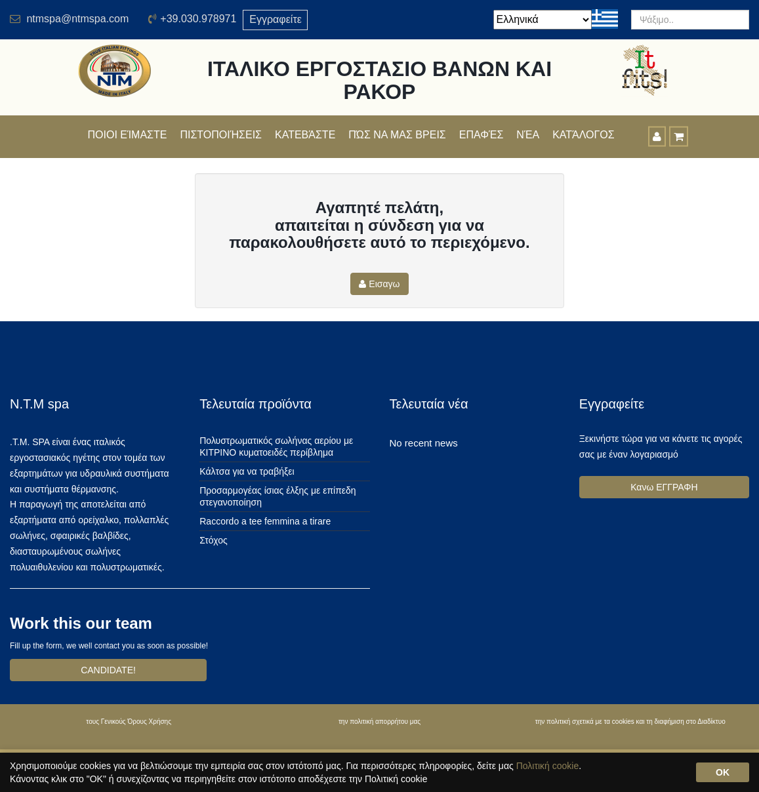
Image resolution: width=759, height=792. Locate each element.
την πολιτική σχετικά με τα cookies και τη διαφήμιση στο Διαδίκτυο (630, 721)
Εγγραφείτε (275, 19)
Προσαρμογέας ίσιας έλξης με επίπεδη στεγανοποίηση (277, 496)
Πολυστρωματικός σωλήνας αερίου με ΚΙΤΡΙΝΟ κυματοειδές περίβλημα (276, 446)
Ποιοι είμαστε (127, 134)
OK (722, 772)
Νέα (527, 134)
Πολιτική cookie (547, 766)
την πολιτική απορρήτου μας (379, 721)
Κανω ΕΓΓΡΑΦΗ (663, 487)
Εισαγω (379, 284)
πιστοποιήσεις (221, 134)
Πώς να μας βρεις (396, 134)
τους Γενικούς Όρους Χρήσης (128, 721)
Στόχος (213, 540)
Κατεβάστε (305, 134)
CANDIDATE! (108, 670)
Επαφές (481, 134)
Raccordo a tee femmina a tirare (265, 521)
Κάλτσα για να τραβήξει (246, 471)
